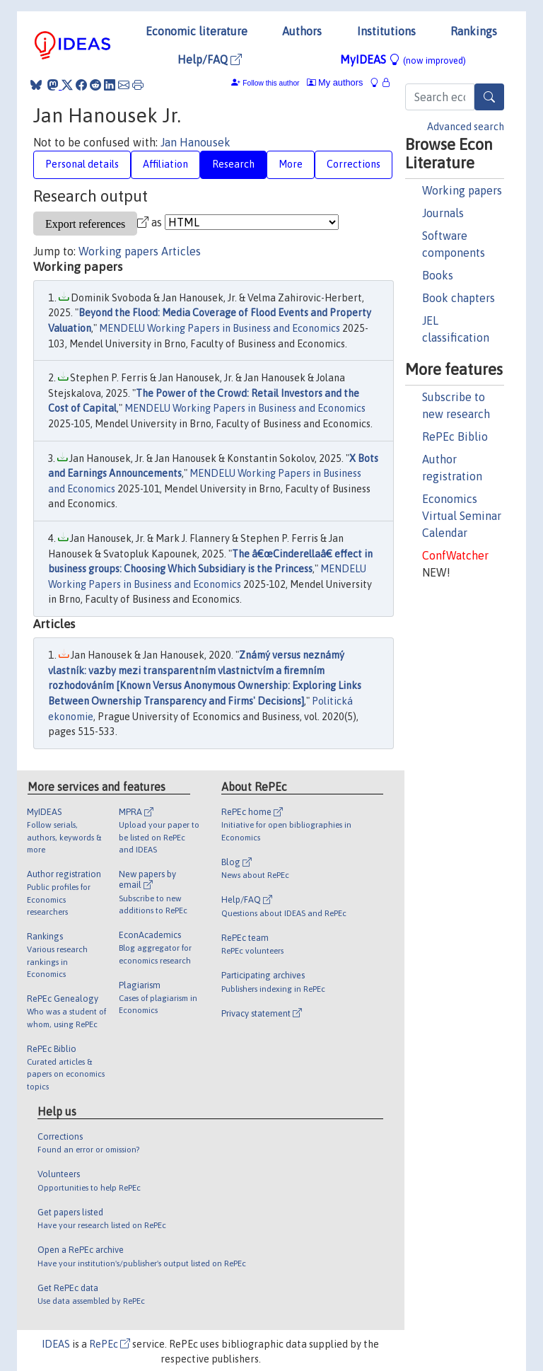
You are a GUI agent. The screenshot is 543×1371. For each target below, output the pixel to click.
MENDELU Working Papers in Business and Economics (219, 328)
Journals (443, 213)
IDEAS (56, 1344)
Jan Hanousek (195, 142)
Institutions (386, 31)
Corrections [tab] (353, 164)
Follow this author (271, 83)
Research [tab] (233, 164)
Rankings (473, 31)
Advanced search (465, 126)
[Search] (489, 96)
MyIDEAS (403, 59)
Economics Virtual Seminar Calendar (461, 515)
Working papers (462, 190)
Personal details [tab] (82, 164)
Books (437, 275)
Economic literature (196, 31)
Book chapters (458, 297)
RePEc (109, 1344)
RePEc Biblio (455, 436)
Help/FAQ (209, 59)
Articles (181, 251)
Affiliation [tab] (165, 164)
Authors (302, 31)
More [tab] (291, 164)
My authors (335, 82)
